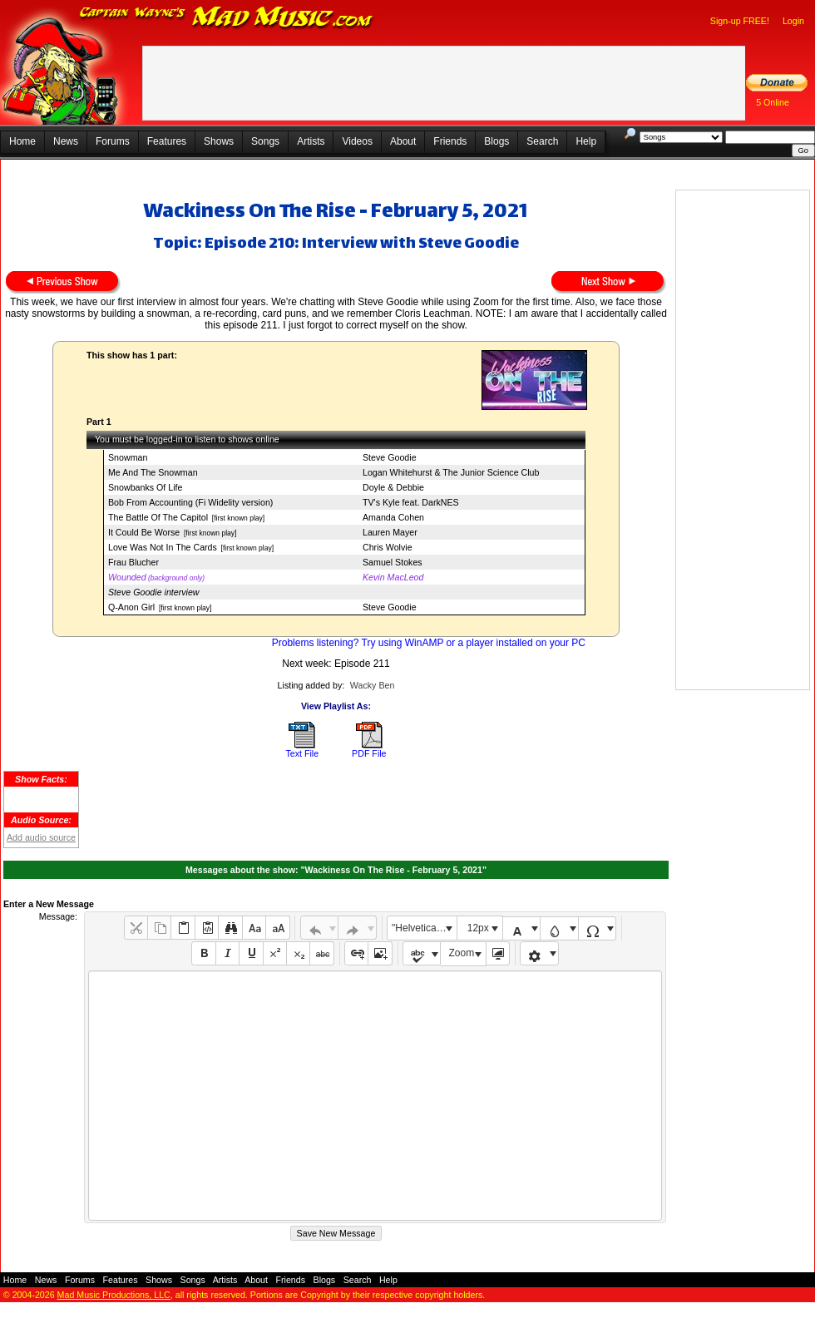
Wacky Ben (372, 685)
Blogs (496, 141)
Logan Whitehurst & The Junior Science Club (451, 472)
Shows (219, 141)
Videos (357, 141)
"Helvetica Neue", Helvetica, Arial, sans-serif (424, 928)
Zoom (462, 953)
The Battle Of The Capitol (158, 517)
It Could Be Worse (144, 532)
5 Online (772, 102)
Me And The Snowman (153, 472)
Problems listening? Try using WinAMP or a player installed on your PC (428, 643)
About (403, 141)
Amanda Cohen (393, 517)
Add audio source (41, 837)
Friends (450, 141)
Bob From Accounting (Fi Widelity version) (190, 502)
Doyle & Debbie (393, 487)
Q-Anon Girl (131, 607)
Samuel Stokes (392, 562)
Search (542, 141)
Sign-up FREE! (739, 21)
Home (22, 141)
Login (793, 21)
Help (585, 141)
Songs (265, 141)
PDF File (369, 753)
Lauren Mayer (390, 532)
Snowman (127, 457)
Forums (113, 141)
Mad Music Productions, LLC (113, 1295)
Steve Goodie (390, 457)
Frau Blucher (133, 562)
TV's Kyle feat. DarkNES (411, 502)
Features (166, 141)
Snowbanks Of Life (145, 487)
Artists (310, 141)
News (65, 141)
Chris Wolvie (387, 547)
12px (478, 928)
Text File (302, 753)
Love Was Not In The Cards (162, 547)
